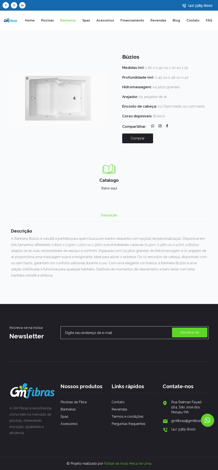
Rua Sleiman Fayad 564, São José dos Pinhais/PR (186, 407)
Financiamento (132, 20)
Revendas (158, 20)
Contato (192, 20)
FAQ (209, 20)
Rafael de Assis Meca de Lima (127, 463)
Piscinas (47, 20)
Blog (176, 20)
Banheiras (68, 20)
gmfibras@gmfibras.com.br (190, 421)
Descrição (109, 215)
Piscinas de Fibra (73, 402)
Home (30, 20)
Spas (86, 20)
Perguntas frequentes (128, 424)
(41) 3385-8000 (200, 5)
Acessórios (105, 20)
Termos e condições (127, 417)
